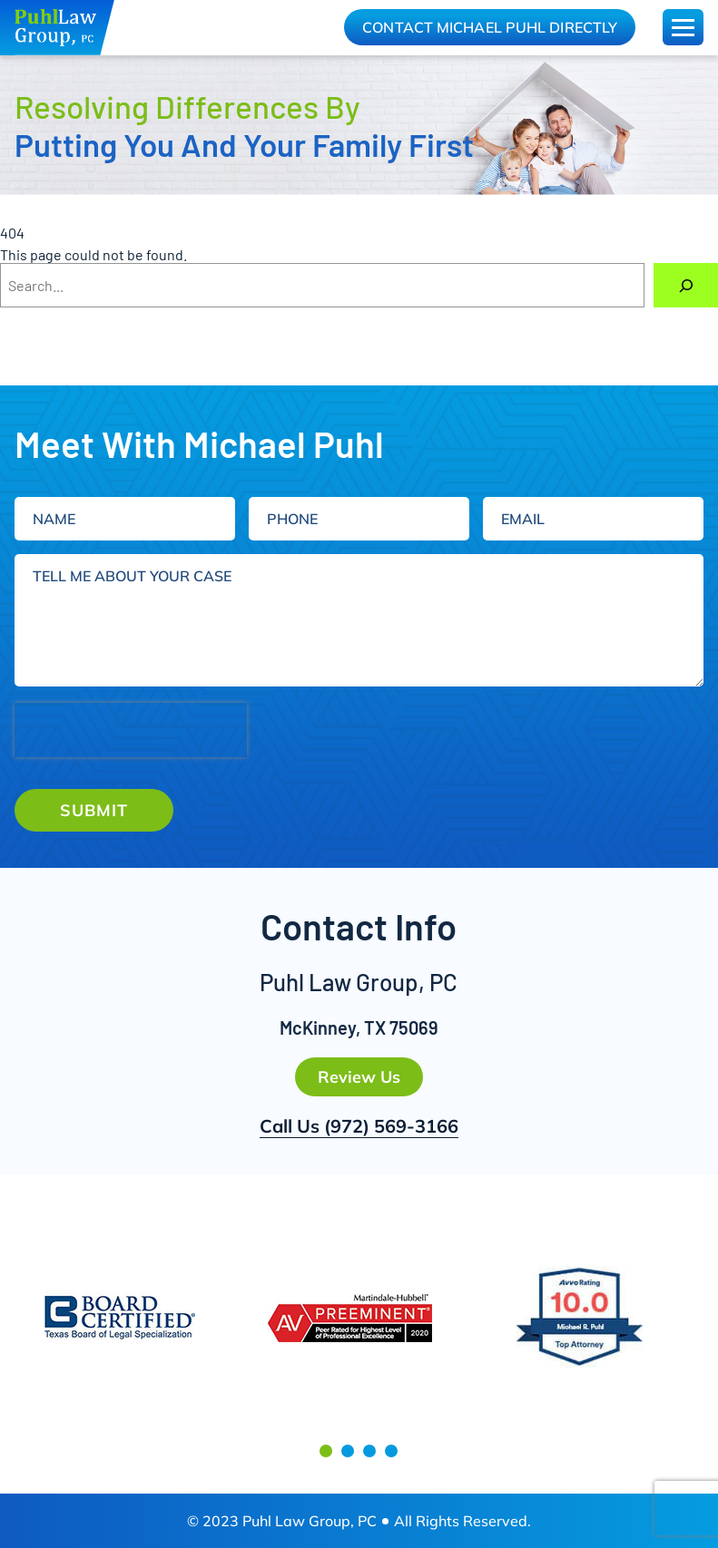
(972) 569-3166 (391, 1126)
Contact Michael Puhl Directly (489, 27)
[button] (326, 1451)
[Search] (686, 285)
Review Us (359, 1076)
